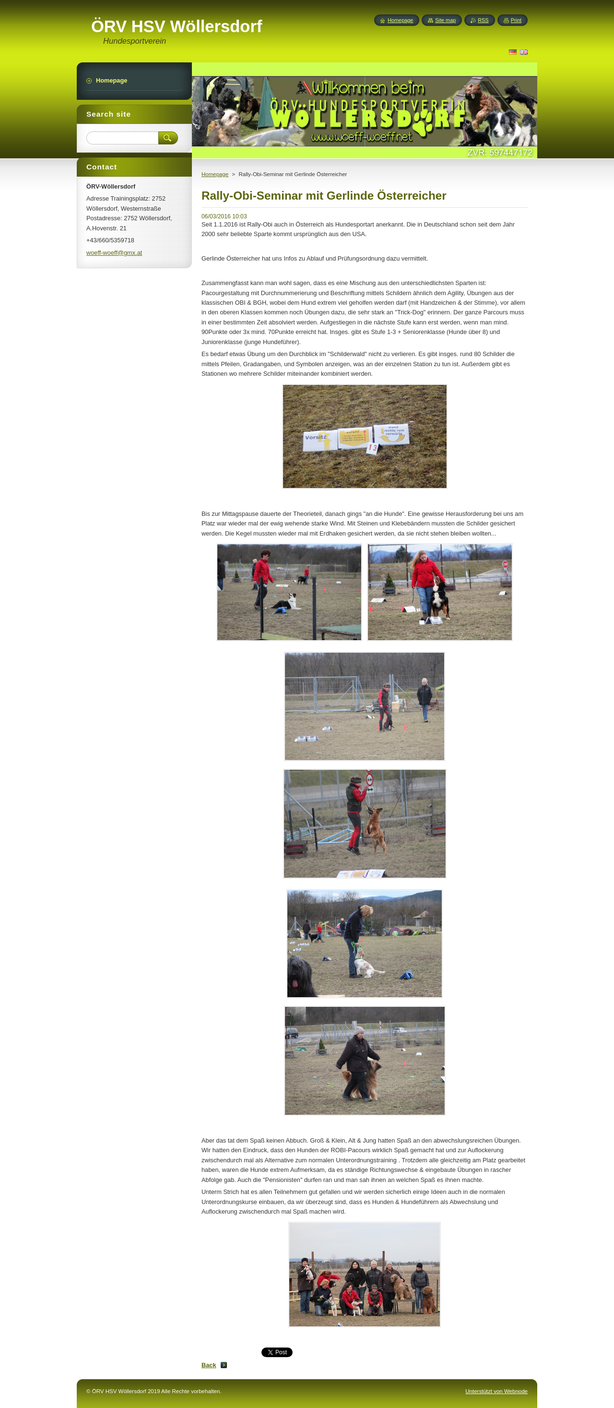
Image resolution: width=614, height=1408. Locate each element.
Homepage (214, 174)
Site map (445, 20)
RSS (483, 20)
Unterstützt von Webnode (496, 1391)
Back (208, 1365)
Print (516, 20)
